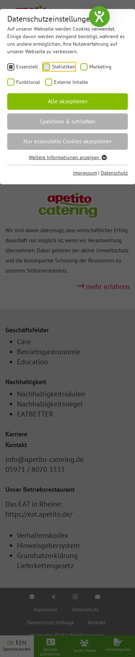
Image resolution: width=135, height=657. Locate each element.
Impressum (85, 173)
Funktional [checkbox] (28, 82)
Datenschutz (114, 173)
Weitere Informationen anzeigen (67, 157)
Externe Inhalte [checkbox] (71, 82)
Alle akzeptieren (67, 101)
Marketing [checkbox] (100, 66)
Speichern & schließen (67, 121)
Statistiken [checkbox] (63, 66)
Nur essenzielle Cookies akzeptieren (67, 141)
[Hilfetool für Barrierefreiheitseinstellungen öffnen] (99, 16)
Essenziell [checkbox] (27, 66)
